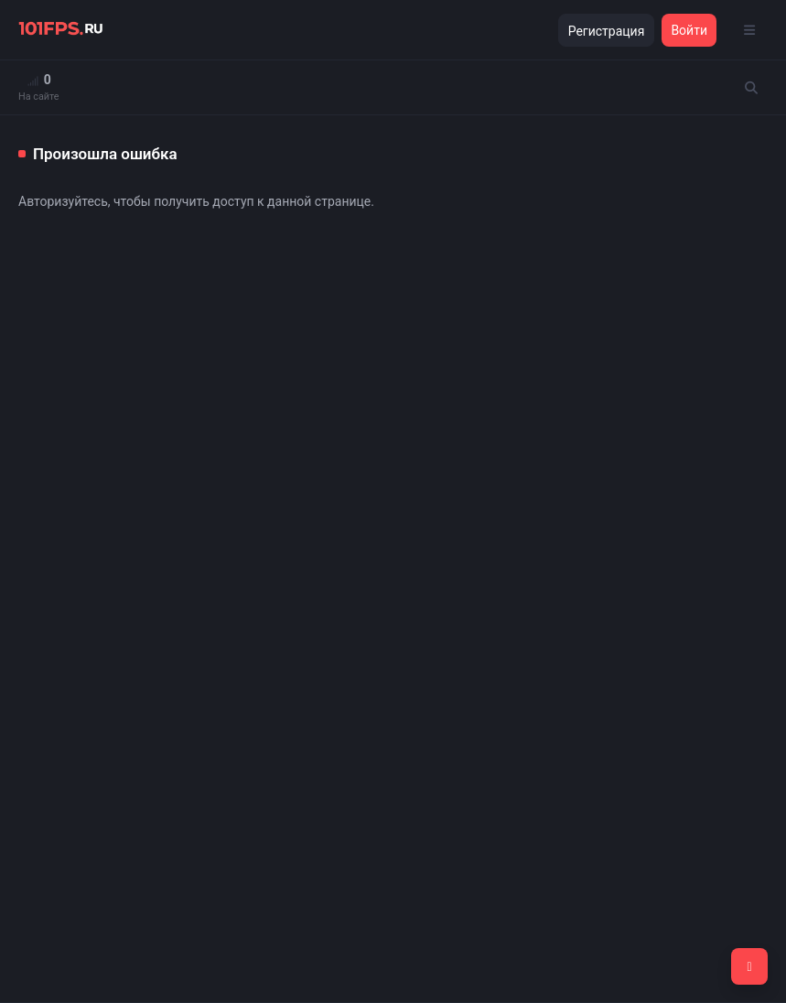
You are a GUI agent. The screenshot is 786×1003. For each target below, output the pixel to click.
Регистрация (606, 31)
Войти (689, 30)
